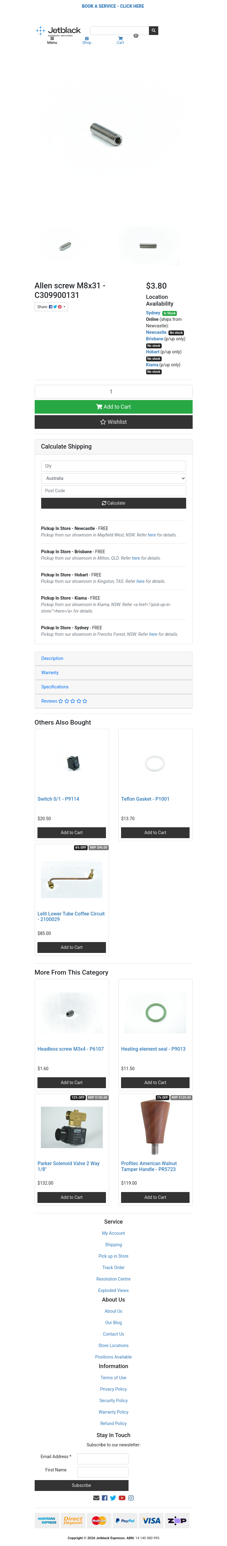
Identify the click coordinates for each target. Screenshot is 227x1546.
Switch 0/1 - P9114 (58, 799)
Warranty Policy (113, 1412)
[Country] (113, 478)
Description (52, 658)
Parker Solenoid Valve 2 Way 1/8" (68, 1166)
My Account (113, 1233)
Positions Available (113, 1356)
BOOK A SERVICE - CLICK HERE (113, 6)
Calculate (113, 503)
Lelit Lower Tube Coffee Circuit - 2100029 (71, 917)
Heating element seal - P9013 (153, 1049)
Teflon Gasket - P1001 (145, 799)
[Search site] (153, 30)
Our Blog (113, 1322)
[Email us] (96, 1498)
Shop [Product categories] (86, 41)
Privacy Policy (113, 1389)
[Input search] (119, 30)
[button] (114, 422)
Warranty (50, 672)
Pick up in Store (113, 1256)
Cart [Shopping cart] (127, 41)
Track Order (113, 1267)
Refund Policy (113, 1423)
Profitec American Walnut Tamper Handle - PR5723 (149, 1166)
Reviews (64, 701)
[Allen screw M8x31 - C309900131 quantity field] (114, 391)
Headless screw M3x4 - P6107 (70, 1049)
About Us (113, 1311)
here (152, 534)
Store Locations (113, 1345)
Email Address (56, 1456)
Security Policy (113, 1400)
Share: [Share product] (50, 307)
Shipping (113, 1244)
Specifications (55, 686)
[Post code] (113, 490)
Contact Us (113, 1334)
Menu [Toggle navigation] (52, 41)
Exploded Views (113, 1290)
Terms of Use (113, 1377)
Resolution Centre (113, 1279)
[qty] (113, 466)
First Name (56, 1469)
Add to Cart (113, 407)
